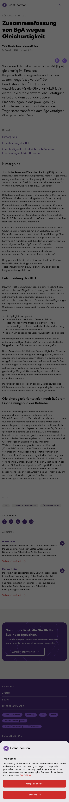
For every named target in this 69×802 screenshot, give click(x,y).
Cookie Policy (25, 775)
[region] (34, 771)
